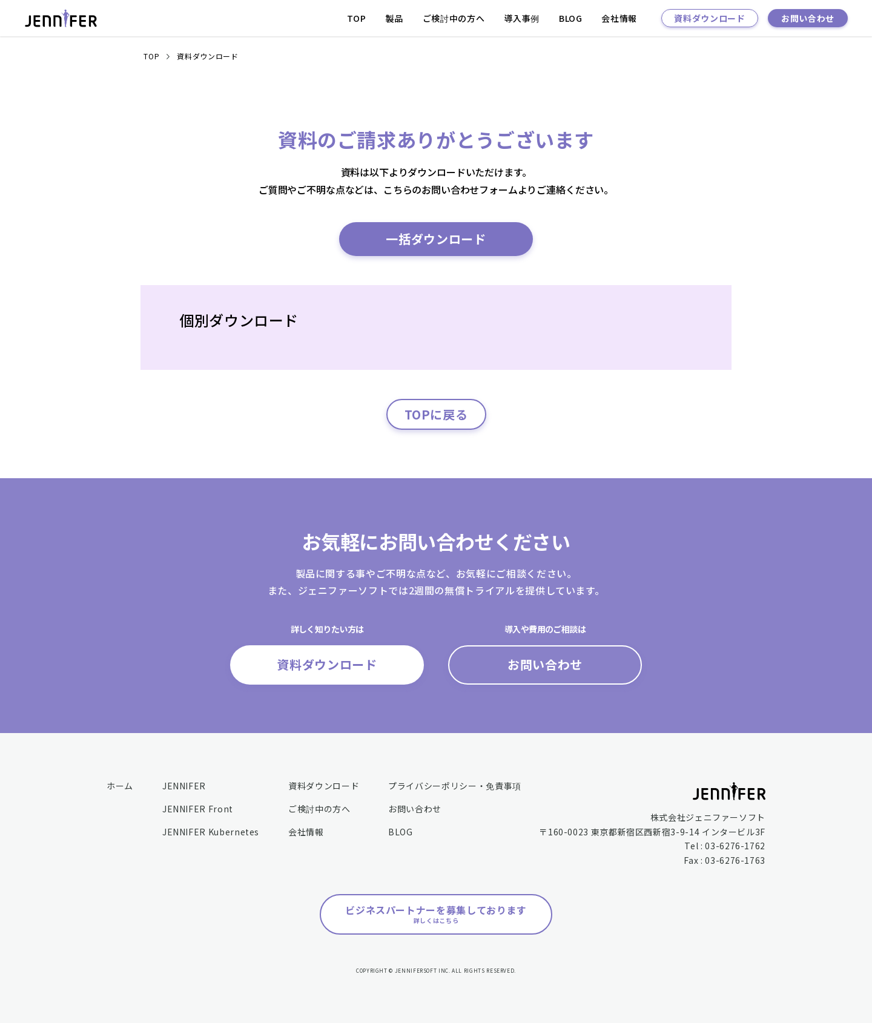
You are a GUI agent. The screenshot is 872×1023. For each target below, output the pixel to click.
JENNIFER (184, 785)
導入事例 (522, 18)
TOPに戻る (436, 414)
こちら (397, 189)
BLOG (571, 18)
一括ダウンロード (436, 239)
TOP (356, 18)
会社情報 (619, 18)
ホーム (120, 785)
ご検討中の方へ (453, 18)
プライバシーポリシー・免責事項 (454, 785)
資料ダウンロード (709, 18)
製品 (394, 18)
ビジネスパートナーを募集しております (436, 914)
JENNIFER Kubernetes (210, 831)
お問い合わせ (807, 18)
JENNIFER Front (197, 808)
